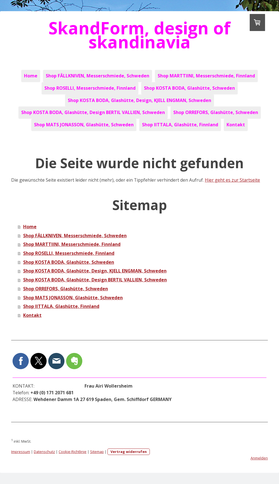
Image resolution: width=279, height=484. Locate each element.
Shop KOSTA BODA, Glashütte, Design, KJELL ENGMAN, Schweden (139, 100)
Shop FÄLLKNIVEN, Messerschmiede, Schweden (97, 76)
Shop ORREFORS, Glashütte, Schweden (215, 112)
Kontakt (236, 125)
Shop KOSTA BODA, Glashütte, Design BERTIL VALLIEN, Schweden (93, 112)
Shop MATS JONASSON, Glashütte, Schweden (84, 125)
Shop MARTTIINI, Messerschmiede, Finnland (206, 76)
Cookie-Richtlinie (72, 451)
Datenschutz (44, 451)
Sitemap (97, 451)
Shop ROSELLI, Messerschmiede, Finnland (90, 88)
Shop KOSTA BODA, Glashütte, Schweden (189, 88)
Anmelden (259, 458)
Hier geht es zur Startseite (232, 180)
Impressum (20, 451)
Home (30, 76)
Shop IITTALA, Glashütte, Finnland (180, 125)
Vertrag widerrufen (128, 451)
